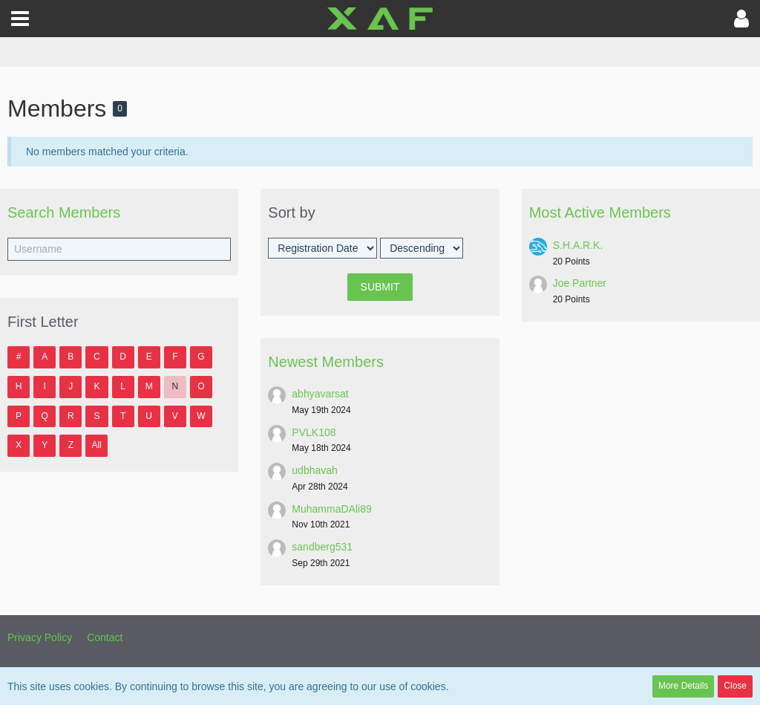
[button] (20, 18)
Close (735, 685)
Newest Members (326, 362)
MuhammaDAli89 (331, 509)
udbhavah (315, 470)
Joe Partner (579, 283)
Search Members (63, 212)
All (96, 445)
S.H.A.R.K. (578, 245)
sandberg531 (322, 547)
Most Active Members (600, 212)
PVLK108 (313, 432)
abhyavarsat (320, 394)
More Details (683, 685)
